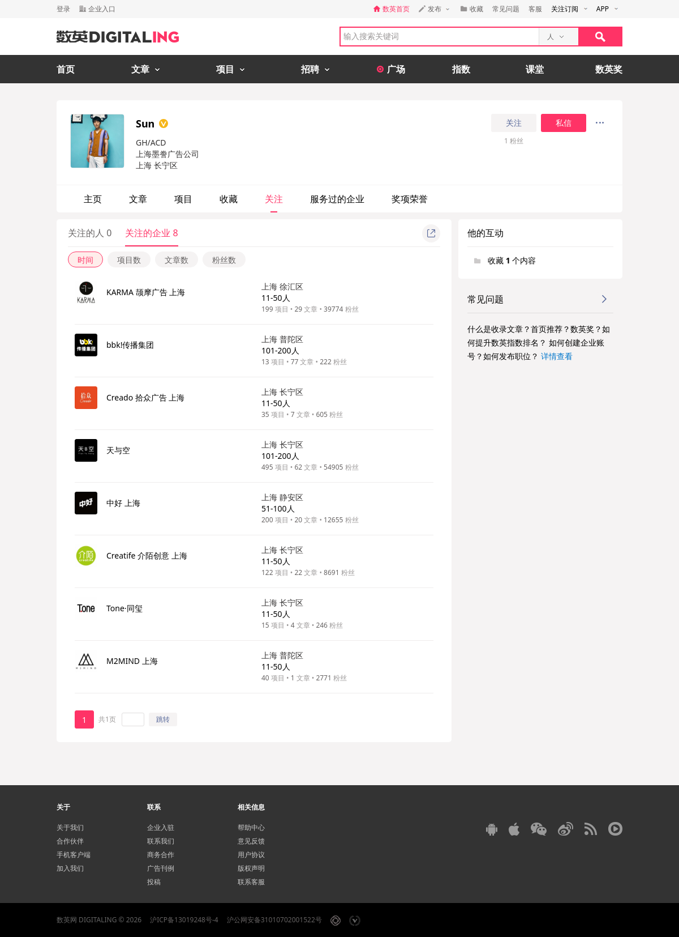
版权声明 (251, 868)
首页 (66, 69)
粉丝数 (224, 259)
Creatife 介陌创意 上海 (146, 555)
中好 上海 (123, 502)
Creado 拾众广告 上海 (145, 397)
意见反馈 (251, 841)
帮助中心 (251, 827)
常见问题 (505, 9)
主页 (93, 199)
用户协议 (251, 854)
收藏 (229, 199)
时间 (85, 259)
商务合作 (160, 854)
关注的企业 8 (151, 233)
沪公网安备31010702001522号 (274, 920)
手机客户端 (74, 854)
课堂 (535, 69)
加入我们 (70, 868)
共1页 (107, 719)
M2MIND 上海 (132, 660)
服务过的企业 (337, 199)
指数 (461, 69)
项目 (183, 199)
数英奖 (608, 69)
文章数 (176, 259)
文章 (138, 199)
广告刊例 (160, 868)
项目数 (129, 259)
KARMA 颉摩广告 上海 (145, 292)
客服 (535, 9)
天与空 (118, 450)
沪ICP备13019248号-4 (184, 920)
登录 (63, 9)
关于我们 (70, 827)
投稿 (154, 882)
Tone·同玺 (124, 608)
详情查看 (557, 356)
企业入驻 (160, 827)
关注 (514, 122)
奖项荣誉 (410, 199)
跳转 (163, 719)
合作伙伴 (70, 841)
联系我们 (160, 841)
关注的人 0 (89, 233)
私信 (563, 122)
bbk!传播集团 (130, 344)
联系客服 (251, 882)
